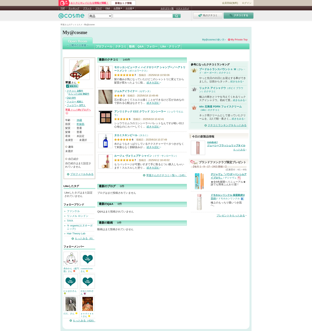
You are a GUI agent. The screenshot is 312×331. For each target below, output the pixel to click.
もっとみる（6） (84, 238)
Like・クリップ (170, 46)
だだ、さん (70, 313)
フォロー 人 (75, 101)
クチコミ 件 (75, 90)
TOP (62, 8)
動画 (132, 46)
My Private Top (239, 39)
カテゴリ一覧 (167, 8)
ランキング (73, 8)
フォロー (152, 46)
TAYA (70, 220)
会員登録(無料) (230, 3)
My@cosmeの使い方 (213, 39)
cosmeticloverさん (87, 269)
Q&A (107, 8)
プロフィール (104, 46)
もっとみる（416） (84, 320)
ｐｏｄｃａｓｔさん (87, 314)
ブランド (87, 8)
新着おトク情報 (123, 3)
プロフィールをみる (82, 174)
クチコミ (120, 46)
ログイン (247, 3)
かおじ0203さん (87, 292)
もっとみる (239, 149)
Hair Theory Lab (76, 233)
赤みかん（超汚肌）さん (71, 269)
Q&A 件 (71, 97)
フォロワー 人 (76, 105)
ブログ (98, 8)
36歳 (79, 120)
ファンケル (73, 211)
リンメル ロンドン (77, 215)
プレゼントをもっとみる (230, 215)
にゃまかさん (70, 292)
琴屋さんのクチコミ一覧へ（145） (166, 175)
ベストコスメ (182, 8)
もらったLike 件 (78, 93)
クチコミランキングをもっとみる (227, 125)
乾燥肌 (80, 124)
